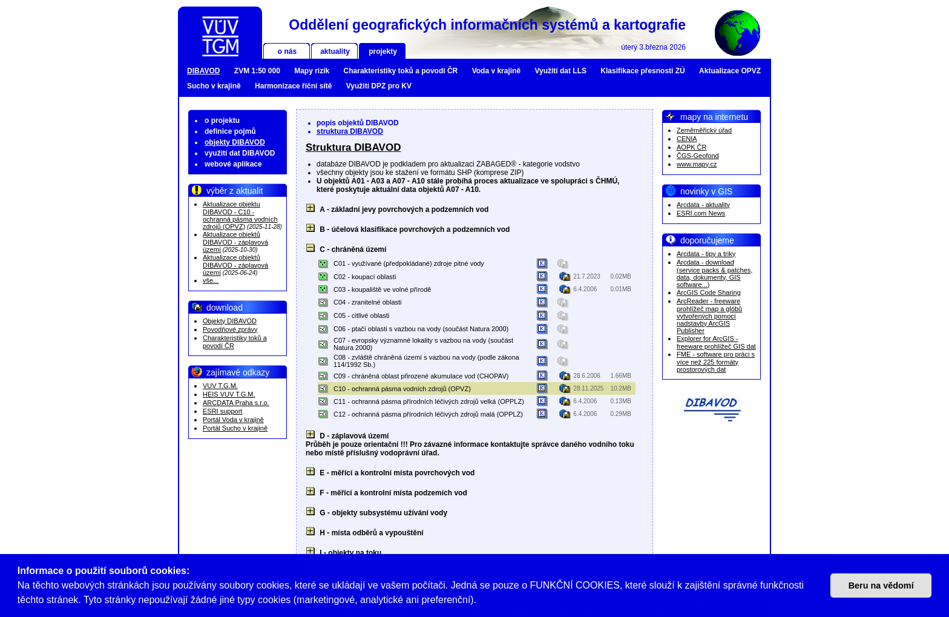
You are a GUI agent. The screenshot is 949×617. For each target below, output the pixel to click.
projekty (383, 51)
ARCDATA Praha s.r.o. (236, 402)
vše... (210, 280)
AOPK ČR (692, 147)
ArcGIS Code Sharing (709, 292)
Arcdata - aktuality (703, 204)
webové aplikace (233, 164)
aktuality (335, 51)
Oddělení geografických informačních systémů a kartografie (487, 25)
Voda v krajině (496, 71)
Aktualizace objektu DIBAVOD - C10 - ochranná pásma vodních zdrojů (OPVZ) (240, 215)
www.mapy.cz (697, 164)
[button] (481, 601)
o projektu (222, 120)
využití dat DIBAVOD (240, 153)
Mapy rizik (311, 71)
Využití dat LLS (560, 71)
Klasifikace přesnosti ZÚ (642, 71)
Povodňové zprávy (230, 329)
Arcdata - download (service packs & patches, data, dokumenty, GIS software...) (714, 273)
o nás (287, 51)
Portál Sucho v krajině (235, 428)
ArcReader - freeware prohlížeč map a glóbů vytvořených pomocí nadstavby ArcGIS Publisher (709, 315)
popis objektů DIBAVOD (358, 123)
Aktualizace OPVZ (730, 71)
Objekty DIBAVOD (230, 321)
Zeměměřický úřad (704, 130)
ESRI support (222, 411)
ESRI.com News (701, 213)
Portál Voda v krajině (233, 419)
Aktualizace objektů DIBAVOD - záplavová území (235, 242)
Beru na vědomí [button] (881, 585)
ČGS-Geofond (698, 155)
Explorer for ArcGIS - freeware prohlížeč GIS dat (716, 342)
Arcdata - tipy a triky (706, 253)
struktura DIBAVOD (350, 131)
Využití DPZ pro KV (379, 86)
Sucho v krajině (214, 86)
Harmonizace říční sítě (293, 86)
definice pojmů (230, 131)
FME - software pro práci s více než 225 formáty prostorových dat (716, 362)
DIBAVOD (203, 71)
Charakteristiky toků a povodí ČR (401, 71)
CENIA (687, 138)
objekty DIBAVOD (235, 142)
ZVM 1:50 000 (257, 71)
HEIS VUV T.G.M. (229, 394)
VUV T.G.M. (220, 385)
